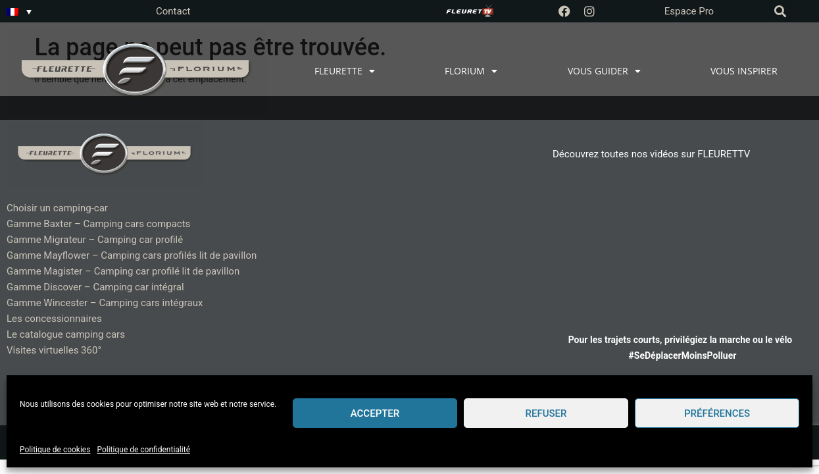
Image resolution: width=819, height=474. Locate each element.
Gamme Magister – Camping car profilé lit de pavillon (123, 271)
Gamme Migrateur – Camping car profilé (95, 240)
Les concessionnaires (54, 319)
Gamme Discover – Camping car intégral (95, 287)
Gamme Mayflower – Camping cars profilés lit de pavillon (132, 255)
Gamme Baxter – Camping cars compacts (98, 224)
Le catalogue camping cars (66, 334)
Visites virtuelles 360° (54, 350)
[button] (780, 11)
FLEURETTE (344, 71)
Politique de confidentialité (143, 449)
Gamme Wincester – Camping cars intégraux (105, 303)
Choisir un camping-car (57, 208)
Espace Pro (689, 11)
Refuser (546, 413)
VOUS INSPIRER (744, 71)
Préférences (717, 413)
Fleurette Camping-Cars (354, 260)
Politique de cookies (55, 449)
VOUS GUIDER (604, 71)
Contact (173, 11)
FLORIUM (471, 71)
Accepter (375, 413)
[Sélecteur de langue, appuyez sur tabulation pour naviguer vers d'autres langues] (19, 11)
